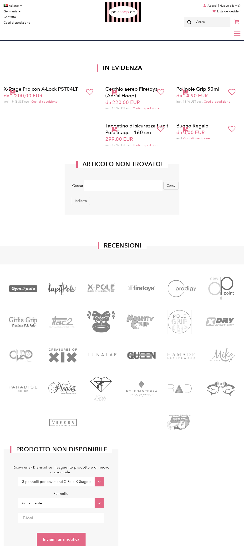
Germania (12, 11)
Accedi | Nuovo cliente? (224, 6)
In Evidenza (122, 68)
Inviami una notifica (61, 539)
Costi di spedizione (17, 23)
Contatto (10, 17)
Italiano (13, 6)
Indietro (81, 201)
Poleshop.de (112, 4)
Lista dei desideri (228, 11)
